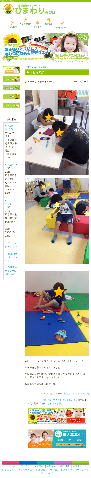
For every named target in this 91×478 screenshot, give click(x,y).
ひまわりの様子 (26, 470)
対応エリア (8, 470)
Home (12, 466)
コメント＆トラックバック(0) (78, 394)
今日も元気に (40, 67)
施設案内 (51, 466)
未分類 (66, 394)
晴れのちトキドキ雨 (51, 403)
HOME (28, 67)
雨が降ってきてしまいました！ (60, 400)
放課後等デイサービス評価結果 (11, 270)
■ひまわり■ (11, 165)
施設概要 (12, 253)
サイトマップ (45, 473)
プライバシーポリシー (11, 246)
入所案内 (38, 466)
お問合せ (77, 466)
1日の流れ (24, 466)
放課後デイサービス (49, 470)
